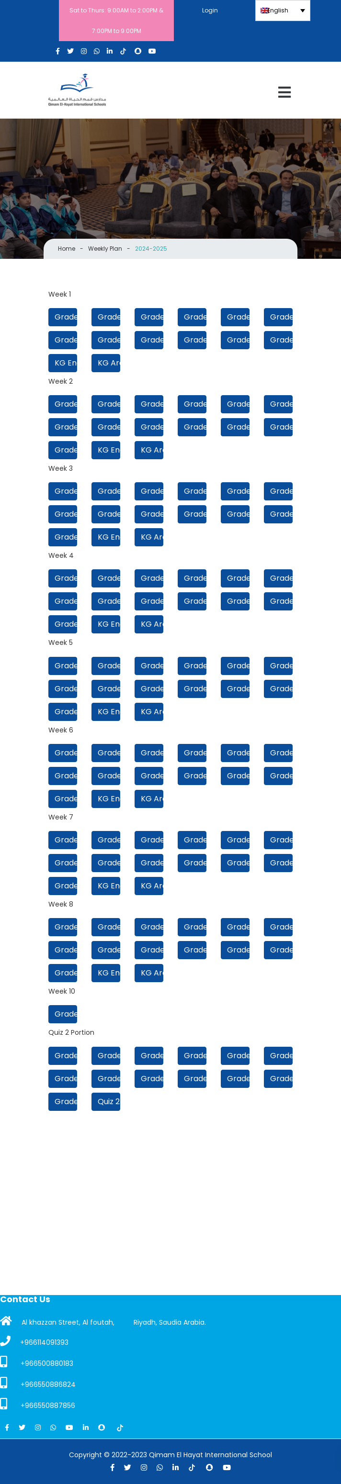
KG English (66, 362)
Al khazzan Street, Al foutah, (57, 1321)
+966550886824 (38, 1383)
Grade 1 (66, 449)
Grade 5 (109, 339)
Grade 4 (152, 339)
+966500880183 (36, 1362)
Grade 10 (152, 316)
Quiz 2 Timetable (109, 1101)
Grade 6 (66, 339)
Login (210, 10)
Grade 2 (238, 339)
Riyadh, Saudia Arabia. (170, 1322)
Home (66, 248)
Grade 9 (195, 316)
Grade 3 (195, 339)
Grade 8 (238, 316)
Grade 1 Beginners (281, 339)
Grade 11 (109, 316)
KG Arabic (109, 362)
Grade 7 (281, 316)
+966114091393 (34, 1341)
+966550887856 (37, 1404)
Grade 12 (66, 316)
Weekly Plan (105, 248)
